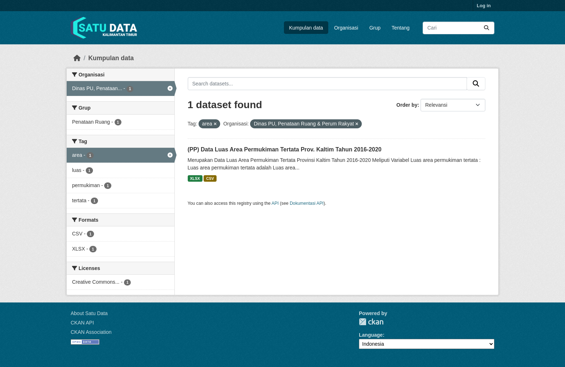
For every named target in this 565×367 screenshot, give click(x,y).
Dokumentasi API (307, 203)
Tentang (401, 28)
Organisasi (346, 28)
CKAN (371, 322)
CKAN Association (91, 332)
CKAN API (82, 323)
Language (371, 335)
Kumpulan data (306, 28)
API (275, 203)
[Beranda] (77, 58)
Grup (375, 28)
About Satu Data (89, 313)
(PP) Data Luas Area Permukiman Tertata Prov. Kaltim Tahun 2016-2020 (285, 149)
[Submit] (486, 28)
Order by (406, 105)
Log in (484, 5)
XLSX (195, 178)
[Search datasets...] (458, 28)
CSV (210, 178)
